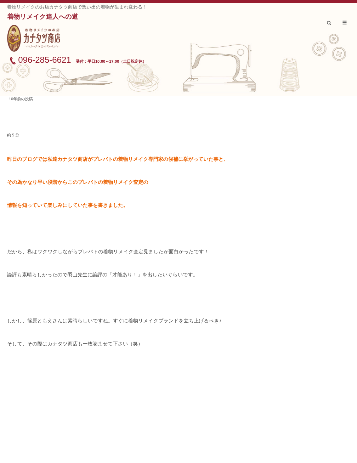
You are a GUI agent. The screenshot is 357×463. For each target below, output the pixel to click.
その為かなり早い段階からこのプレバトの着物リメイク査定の (77, 182)
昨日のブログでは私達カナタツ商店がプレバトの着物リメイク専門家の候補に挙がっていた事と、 (117, 159)
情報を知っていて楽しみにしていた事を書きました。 (67, 205)
